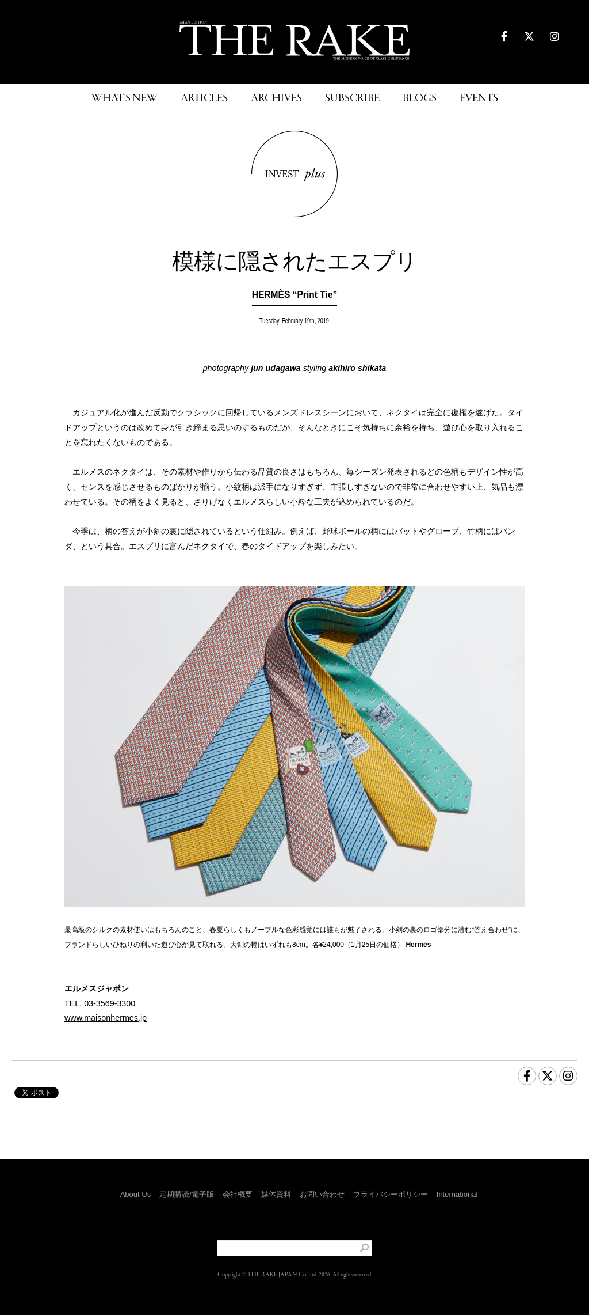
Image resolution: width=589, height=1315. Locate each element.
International (457, 1194)
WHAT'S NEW (124, 99)
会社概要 (238, 1194)
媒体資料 (276, 1194)
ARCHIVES (276, 99)
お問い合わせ (322, 1194)
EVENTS (479, 99)
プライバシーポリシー (390, 1194)
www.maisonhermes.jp (105, 1017)
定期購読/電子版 (186, 1194)
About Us (135, 1194)
